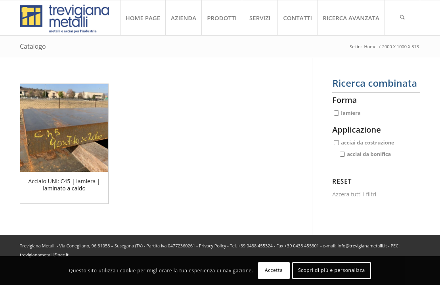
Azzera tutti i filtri (354, 194)
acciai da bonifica (369, 153)
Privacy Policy (212, 246)
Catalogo (33, 46)
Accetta (274, 270)
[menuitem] (143, 17)
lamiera (351, 112)
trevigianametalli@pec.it (44, 255)
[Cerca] (402, 17)
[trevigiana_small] (71, 17)
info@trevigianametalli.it (362, 246)
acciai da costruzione (367, 142)
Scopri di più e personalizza (331, 270)
